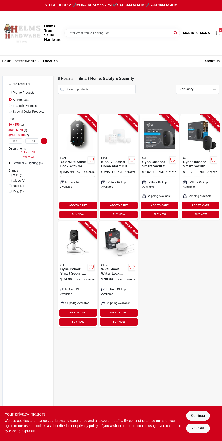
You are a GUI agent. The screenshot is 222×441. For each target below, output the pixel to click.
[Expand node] (10, 163)
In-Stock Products (25, 106)
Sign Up (206, 33)
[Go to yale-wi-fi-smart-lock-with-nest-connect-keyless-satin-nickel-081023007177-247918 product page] (77, 167)
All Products (21, 100)
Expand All (28, 157)
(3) (18, 175)
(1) (19, 180)
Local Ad (50, 61)
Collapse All (28, 152)
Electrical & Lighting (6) (27, 163)
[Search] (176, 32)
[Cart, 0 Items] (218, 33)
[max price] (32, 141)
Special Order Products (28, 111)
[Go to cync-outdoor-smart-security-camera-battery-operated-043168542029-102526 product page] (159, 167)
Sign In (188, 33)
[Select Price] (44, 141)
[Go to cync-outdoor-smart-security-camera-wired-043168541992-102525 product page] (200, 167)
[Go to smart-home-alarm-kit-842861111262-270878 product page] (118, 167)
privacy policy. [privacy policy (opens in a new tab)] (88, 426)
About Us (212, 61)
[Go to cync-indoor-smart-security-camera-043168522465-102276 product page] (77, 274)
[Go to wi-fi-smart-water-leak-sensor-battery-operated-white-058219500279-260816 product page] (118, 274)
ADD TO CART (78, 205)
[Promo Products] (10, 92)
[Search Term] (122, 33)
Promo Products (24, 92)
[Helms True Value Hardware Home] (21, 33)
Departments (25, 61)
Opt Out (198, 428)
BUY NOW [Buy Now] (78, 214)
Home (6, 61)
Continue (198, 415)
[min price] (15, 141)
